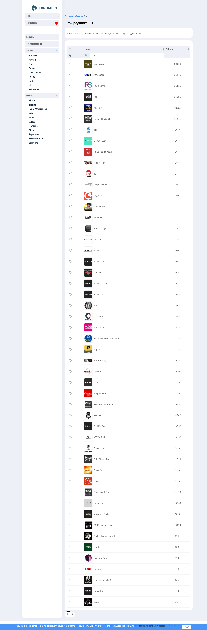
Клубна (32, 59)
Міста (29, 95)
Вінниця (33, 100)
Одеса (32, 121)
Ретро (32, 76)
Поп (31, 64)
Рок (31, 81)
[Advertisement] (125, 6)
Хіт (30, 85)
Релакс (32, 68)
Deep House (35, 72)
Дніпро (32, 104)
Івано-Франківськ (38, 109)
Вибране (43, 23)
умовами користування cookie (150, 626)
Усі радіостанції (34, 44)
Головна (30, 37)
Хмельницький (36, 138)
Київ (31, 113)
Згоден (186, 627)
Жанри (30, 50)
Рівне (31, 130)
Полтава (33, 125)
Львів (31, 117)
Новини (33, 55)
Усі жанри (34, 89)
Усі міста (33, 142)
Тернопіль (34, 134)
